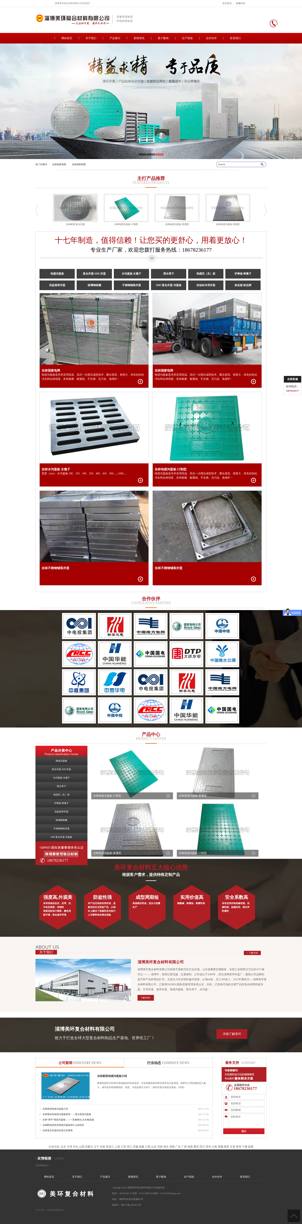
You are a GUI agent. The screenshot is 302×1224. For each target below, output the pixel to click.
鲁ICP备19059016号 (131, 1205)
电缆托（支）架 (205, 273)
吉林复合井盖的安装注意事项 (58, 1130)
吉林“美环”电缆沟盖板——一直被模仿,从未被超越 (68, 1119)
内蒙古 (89, 1146)
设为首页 (227, 3)
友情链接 (44, 1158)
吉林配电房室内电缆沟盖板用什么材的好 (63, 1125)
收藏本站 (240, 3)
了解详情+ (145, 997)
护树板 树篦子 (243, 273)
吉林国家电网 (59, 164)
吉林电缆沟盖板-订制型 (107, 795)
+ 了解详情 (252, 953)
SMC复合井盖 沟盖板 (168, 285)
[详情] (181, 1087)
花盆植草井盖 (57, 285)
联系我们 (235, 38)
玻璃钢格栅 (94, 285)
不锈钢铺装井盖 (131, 285)
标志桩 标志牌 (243, 285)
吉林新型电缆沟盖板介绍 (112, 1076)
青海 (238, 1146)
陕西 (226, 1146)
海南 (190, 1146)
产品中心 (151, 734)
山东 (153, 1146)
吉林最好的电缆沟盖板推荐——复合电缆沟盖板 (67, 1114)
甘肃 (232, 1146)
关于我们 (91, 38)
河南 (160, 1146)
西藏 (220, 1146)
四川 (202, 1146)
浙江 (129, 1146)
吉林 (102, 1146)
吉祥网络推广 (42, 1165)
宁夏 (244, 1146)
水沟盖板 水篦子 (131, 273)
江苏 (123, 1146)
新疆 (250, 1146)
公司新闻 (80, 1063)
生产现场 (187, 38)
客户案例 (163, 38)
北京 (63, 1146)
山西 (81, 1146)
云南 (214, 1146)
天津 (69, 1146)
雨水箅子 (168, 273)
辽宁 (96, 1146)
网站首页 (66, 38)
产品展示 (115, 38)
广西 (184, 1146)
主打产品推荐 (151, 178)
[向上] (294, 1216)
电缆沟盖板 (57, 273)
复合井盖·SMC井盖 (94, 273)
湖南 (172, 1146)
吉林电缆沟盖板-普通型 (193, 795)
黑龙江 (110, 1146)
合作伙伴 (211, 38)
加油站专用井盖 (205, 285)
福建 (141, 1146)
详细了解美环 (232, 1034)
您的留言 (246, 1121)
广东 (178, 1146)
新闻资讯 (139, 38)
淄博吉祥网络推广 (56, 1210)
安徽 (135, 1146)
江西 (147, 1146)
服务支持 (232, 1063)
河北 (75, 1146)
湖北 (166, 1146)
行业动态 (168, 1063)
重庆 (196, 1146)
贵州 (208, 1146)
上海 (117, 1146)
